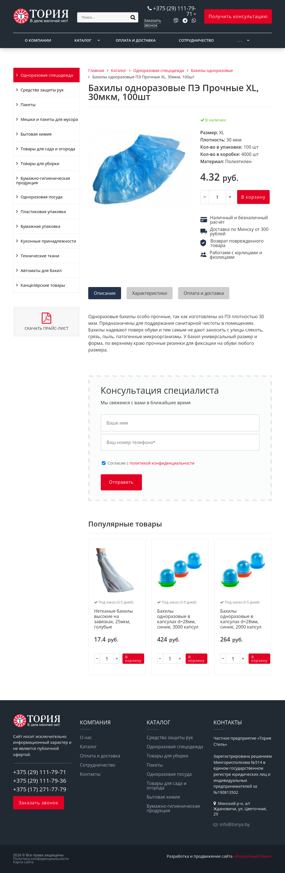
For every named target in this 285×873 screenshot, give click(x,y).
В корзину (253, 197)
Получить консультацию (238, 16)
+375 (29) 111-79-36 (39, 780)
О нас (86, 737)
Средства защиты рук (42, 90)
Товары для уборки (40, 163)
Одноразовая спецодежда (47, 75)
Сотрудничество (196, 40)
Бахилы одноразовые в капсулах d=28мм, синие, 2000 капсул (240, 619)
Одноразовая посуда (41, 196)
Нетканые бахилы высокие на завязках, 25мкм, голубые (113, 619)
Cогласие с (151, 463)
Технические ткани (40, 255)
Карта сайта (23, 861)
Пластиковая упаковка (43, 211)
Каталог (82, 40)
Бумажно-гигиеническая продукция (43, 180)
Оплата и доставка (136, 40)
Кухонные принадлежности (48, 241)
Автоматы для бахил (41, 270)
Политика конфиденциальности (41, 858)
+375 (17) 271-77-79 (39, 789)
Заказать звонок (152, 23)
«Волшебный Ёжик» (253, 856)
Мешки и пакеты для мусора (49, 119)
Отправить (121, 482)
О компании (38, 40)
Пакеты (28, 104)
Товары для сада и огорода (48, 148)
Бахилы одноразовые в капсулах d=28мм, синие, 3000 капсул (177, 619)
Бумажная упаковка (40, 226)
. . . (239, 40)
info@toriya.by (235, 824)
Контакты (90, 774)
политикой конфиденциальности (161, 463)
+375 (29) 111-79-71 (174, 11)
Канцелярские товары (43, 285)
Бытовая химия (36, 134)
